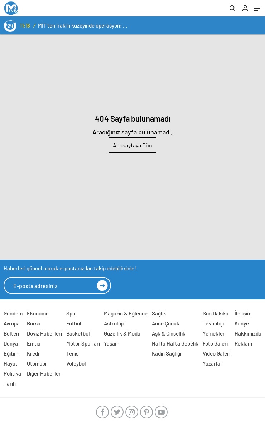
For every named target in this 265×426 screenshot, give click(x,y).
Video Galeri (216, 353)
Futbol (73, 323)
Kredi (33, 353)
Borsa (33, 323)
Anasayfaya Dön (132, 145)
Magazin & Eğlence (126, 313)
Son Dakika (215, 313)
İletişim (243, 313)
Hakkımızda (248, 333)
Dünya (11, 343)
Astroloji (114, 323)
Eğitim (11, 353)
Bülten (11, 333)
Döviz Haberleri (44, 333)
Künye (242, 323)
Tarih (10, 383)
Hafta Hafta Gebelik (175, 343)
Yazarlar (212, 363)
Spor (71, 313)
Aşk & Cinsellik (169, 333)
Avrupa (12, 323)
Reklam (243, 343)
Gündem (13, 313)
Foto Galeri (215, 343)
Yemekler (214, 333)
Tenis (72, 353)
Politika (12, 373)
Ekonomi (37, 313)
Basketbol (78, 333)
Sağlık (159, 313)
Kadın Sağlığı (166, 353)
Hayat (11, 363)
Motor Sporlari (83, 343)
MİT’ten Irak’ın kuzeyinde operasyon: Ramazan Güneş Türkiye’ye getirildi (83, 25)
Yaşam (111, 343)
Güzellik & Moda (122, 333)
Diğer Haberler (44, 373)
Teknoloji (213, 323)
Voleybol (76, 363)
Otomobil (37, 363)
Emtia (33, 343)
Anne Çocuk (165, 323)
